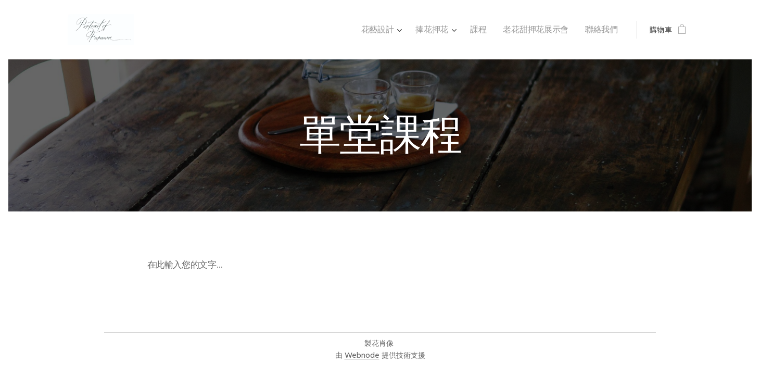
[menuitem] (394, 30)
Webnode (362, 355)
